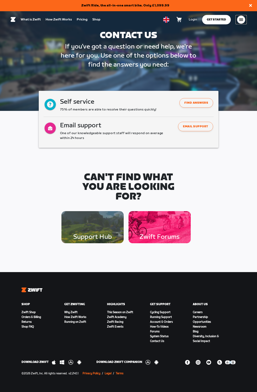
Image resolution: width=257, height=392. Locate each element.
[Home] (13, 20)
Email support (195, 126)
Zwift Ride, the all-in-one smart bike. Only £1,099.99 (125, 5)
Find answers (196, 103)
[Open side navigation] (241, 20)
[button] (250, 6)
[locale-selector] (166, 20)
